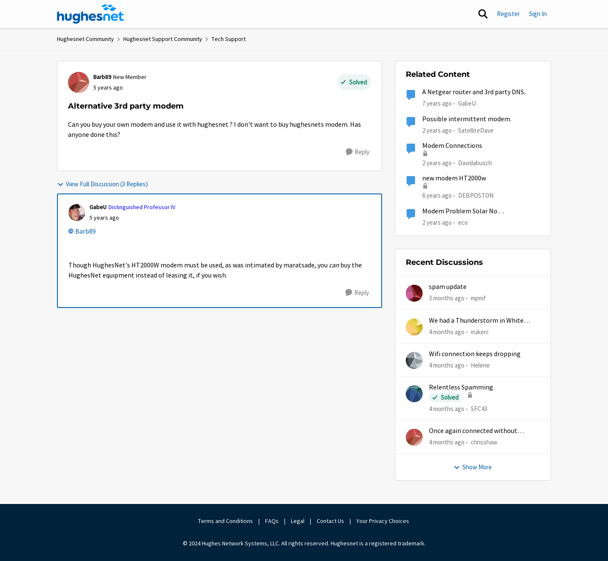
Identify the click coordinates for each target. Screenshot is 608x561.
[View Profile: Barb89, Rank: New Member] (78, 82)
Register (508, 14)
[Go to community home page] (91, 14)
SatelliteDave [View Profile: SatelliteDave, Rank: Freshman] (476, 130)
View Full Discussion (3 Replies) (102, 184)
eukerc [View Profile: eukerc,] (480, 331)
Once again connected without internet (473, 431)
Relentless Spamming (461, 387)
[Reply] (357, 152)
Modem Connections (452, 146)
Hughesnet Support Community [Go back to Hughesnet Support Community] (162, 39)
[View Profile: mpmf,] (414, 293)
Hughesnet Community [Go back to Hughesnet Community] (85, 39)
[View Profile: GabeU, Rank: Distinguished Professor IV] (76, 212)
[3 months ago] (446, 298)
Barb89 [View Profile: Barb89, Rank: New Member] (102, 77)
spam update (448, 287)
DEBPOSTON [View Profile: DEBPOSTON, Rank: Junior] (476, 195)
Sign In (538, 14)
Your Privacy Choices (383, 521)
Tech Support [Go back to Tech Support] (229, 39)
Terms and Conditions (225, 521)
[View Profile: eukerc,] (414, 327)
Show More (472, 467)
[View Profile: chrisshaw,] (414, 437)
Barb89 (85, 231)
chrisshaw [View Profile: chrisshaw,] (484, 442)
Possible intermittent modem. (466, 119)
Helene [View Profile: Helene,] (480, 365)
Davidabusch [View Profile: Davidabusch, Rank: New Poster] (475, 163)
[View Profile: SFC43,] (414, 393)
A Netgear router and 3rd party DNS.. (474, 92)
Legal (297, 521)
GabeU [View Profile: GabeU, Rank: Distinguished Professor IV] (98, 207)
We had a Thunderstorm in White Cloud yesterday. (476, 320)
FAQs (272, 521)
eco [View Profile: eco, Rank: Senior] (463, 222)
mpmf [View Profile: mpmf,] (478, 298)
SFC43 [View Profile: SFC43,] (479, 409)
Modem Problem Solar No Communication (459, 211)
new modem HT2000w (454, 178)
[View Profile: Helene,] (414, 360)
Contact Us (330, 521)
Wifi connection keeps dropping (475, 354)
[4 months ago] (446, 332)
